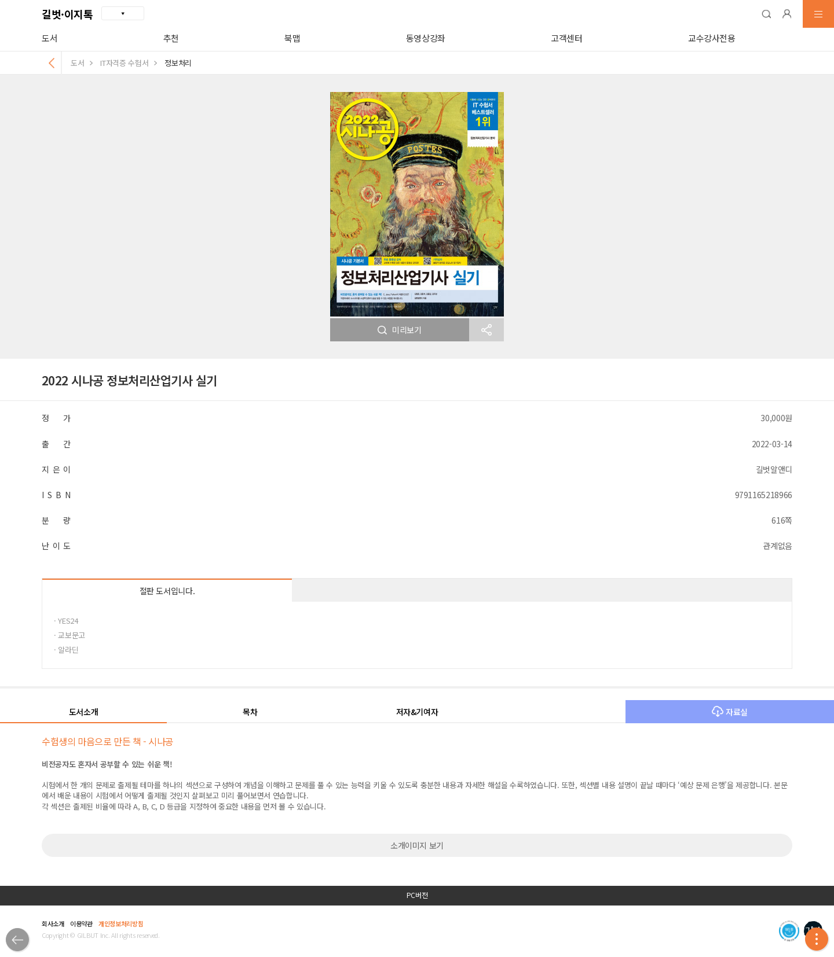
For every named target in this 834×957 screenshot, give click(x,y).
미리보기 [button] (400, 329)
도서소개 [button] (83, 711)
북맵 (292, 38)
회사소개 (53, 923)
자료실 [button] (730, 711)
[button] (766, 14)
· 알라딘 (66, 649)
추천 (171, 38)
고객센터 (567, 38)
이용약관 (81, 923)
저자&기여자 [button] (417, 711)
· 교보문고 (69, 635)
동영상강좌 (425, 38)
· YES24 (66, 620)
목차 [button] (250, 711)
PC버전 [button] (417, 895)
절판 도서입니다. (167, 591)
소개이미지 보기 (417, 845)
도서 (49, 38)
